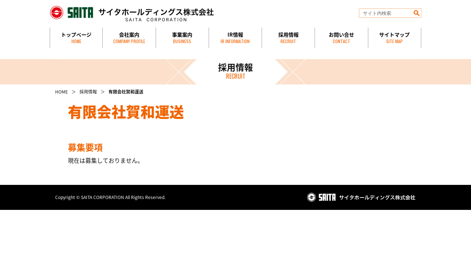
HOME (61, 91)
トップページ (76, 37)
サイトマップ (394, 37)
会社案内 (129, 37)
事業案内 (182, 37)
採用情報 (288, 37)
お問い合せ (341, 37)
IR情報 (235, 37)
